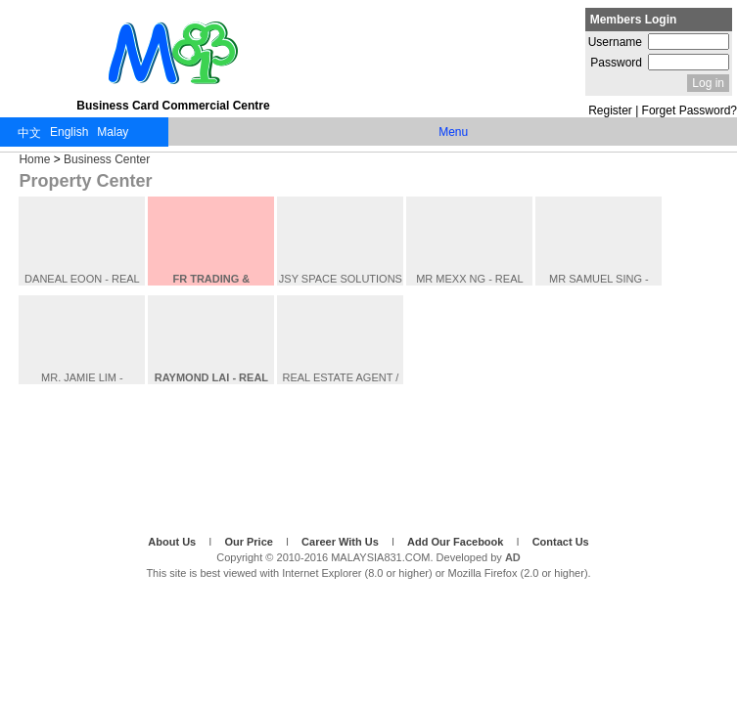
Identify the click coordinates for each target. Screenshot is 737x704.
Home (34, 159)
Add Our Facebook (456, 542)
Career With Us (341, 542)
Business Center (107, 159)
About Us (173, 542)
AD (513, 557)
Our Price (250, 542)
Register (610, 110)
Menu (453, 132)
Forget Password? (689, 110)
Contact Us (560, 542)
